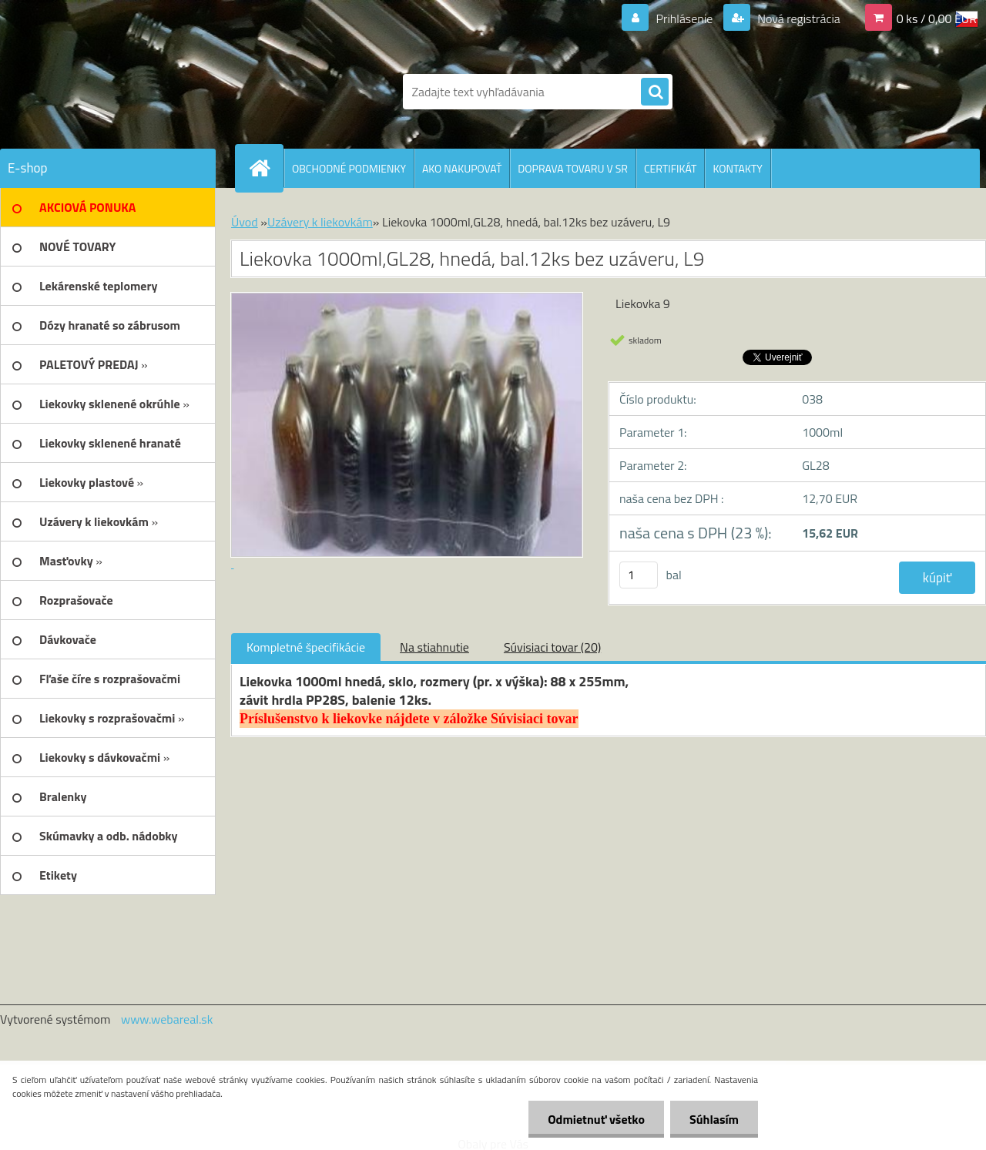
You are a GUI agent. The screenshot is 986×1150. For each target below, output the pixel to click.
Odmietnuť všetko (596, 1119)
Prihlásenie (684, 18)
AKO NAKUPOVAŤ (461, 168)
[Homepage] (265, 168)
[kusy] (638, 575)
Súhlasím (714, 1119)
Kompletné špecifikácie (305, 647)
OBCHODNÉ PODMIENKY (349, 168)
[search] (655, 92)
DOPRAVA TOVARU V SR (573, 168)
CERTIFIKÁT (670, 168)
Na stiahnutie (434, 647)
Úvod (244, 222)
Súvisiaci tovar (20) (552, 647)
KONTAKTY (737, 168)
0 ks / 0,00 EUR (937, 18)
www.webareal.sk (167, 1019)
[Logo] (106, 91)
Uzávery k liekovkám (320, 222)
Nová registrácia (797, 18)
